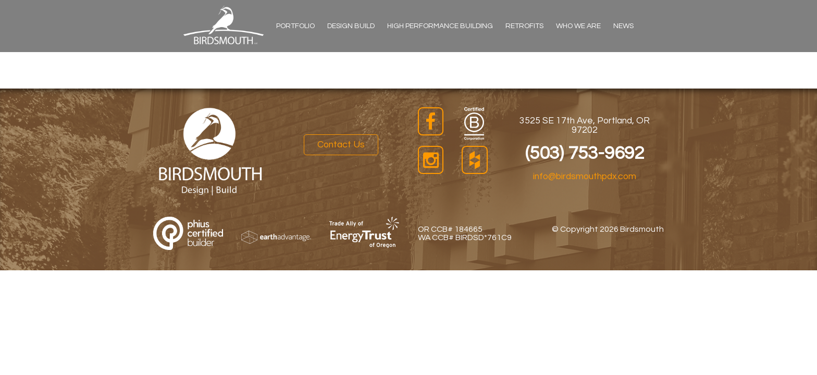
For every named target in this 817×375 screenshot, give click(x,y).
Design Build (351, 26)
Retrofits (524, 26)
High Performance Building (440, 26)
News (623, 26)
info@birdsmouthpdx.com (584, 176)
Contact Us (341, 144)
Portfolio (295, 26)
